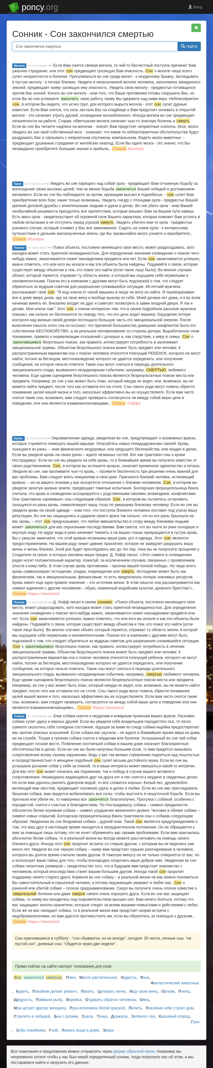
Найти (189, 46)
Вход (195, 7)
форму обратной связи (134, 1051)
